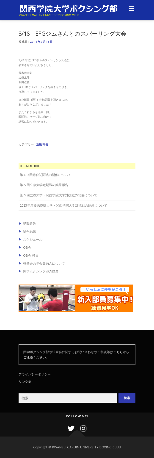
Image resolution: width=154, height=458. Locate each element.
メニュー (131, 9)
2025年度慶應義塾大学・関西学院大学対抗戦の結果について (63, 205)
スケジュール (32, 239)
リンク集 (25, 381)
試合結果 (29, 231)
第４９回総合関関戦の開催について (45, 175)
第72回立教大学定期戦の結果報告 (44, 185)
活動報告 (42, 144)
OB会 (27, 247)
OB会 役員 (30, 255)
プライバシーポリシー (35, 374)
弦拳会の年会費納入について (44, 263)
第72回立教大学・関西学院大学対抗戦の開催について (58, 195)
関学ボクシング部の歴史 (40, 271)
